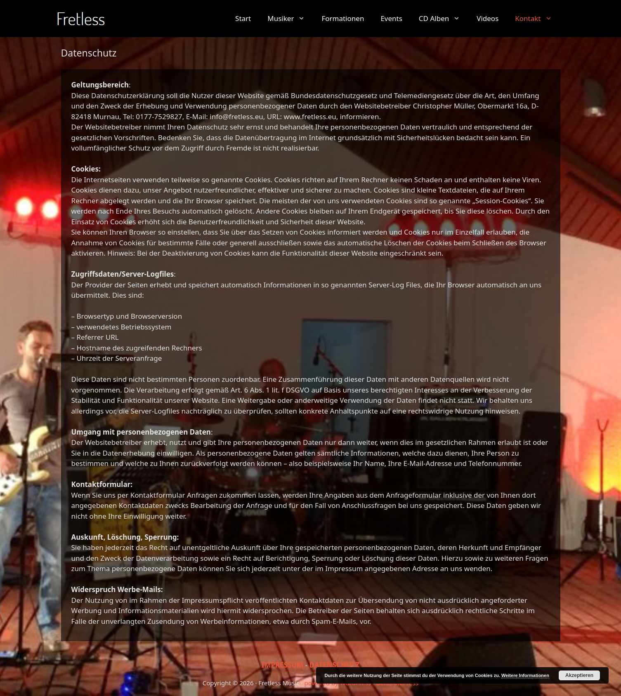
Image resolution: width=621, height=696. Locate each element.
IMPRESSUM (283, 665)
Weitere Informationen (525, 675)
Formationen (342, 18)
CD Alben (443, 18)
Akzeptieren (579, 675)
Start (243, 18)
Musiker (290, 18)
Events (391, 18)
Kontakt (537, 18)
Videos (487, 18)
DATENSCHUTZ (334, 665)
